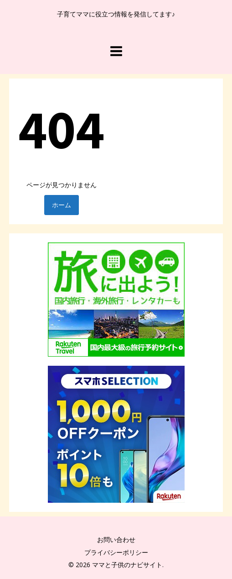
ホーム (61, 204)
